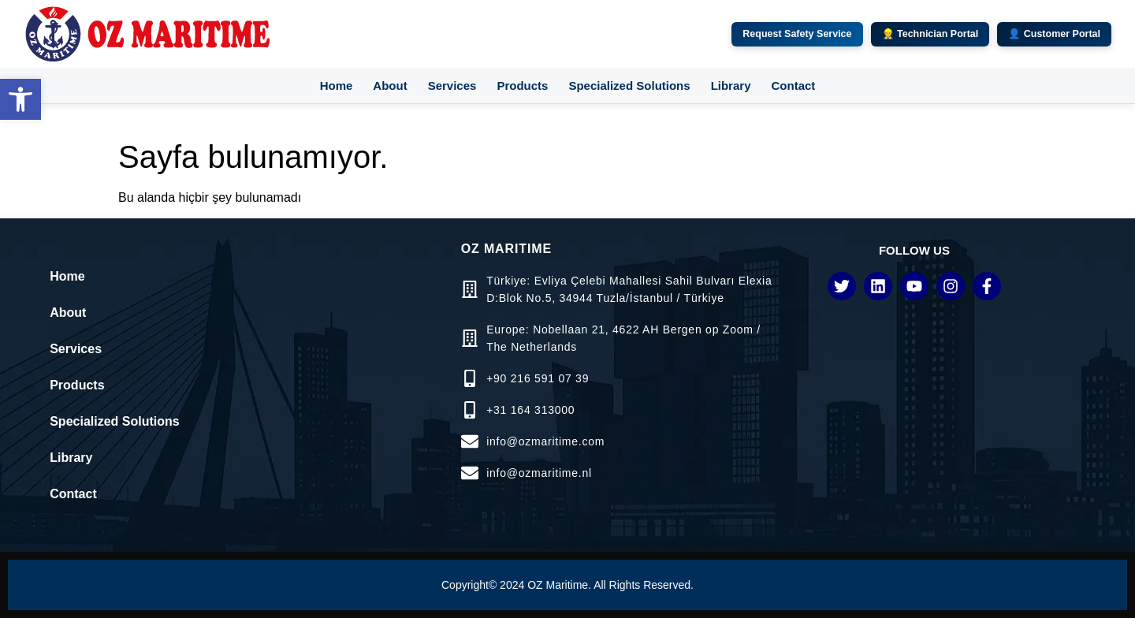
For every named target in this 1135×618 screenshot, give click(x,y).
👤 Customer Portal (1054, 33)
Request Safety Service (796, 33)
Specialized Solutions (629, 85)
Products (522, 85)
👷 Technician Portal (930, 33)
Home (336, 85)
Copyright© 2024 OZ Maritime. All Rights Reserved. (567, 585)
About (390, 85)
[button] (20, 99)
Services (452, 85)
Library (731, 85)
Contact (793, 85)
